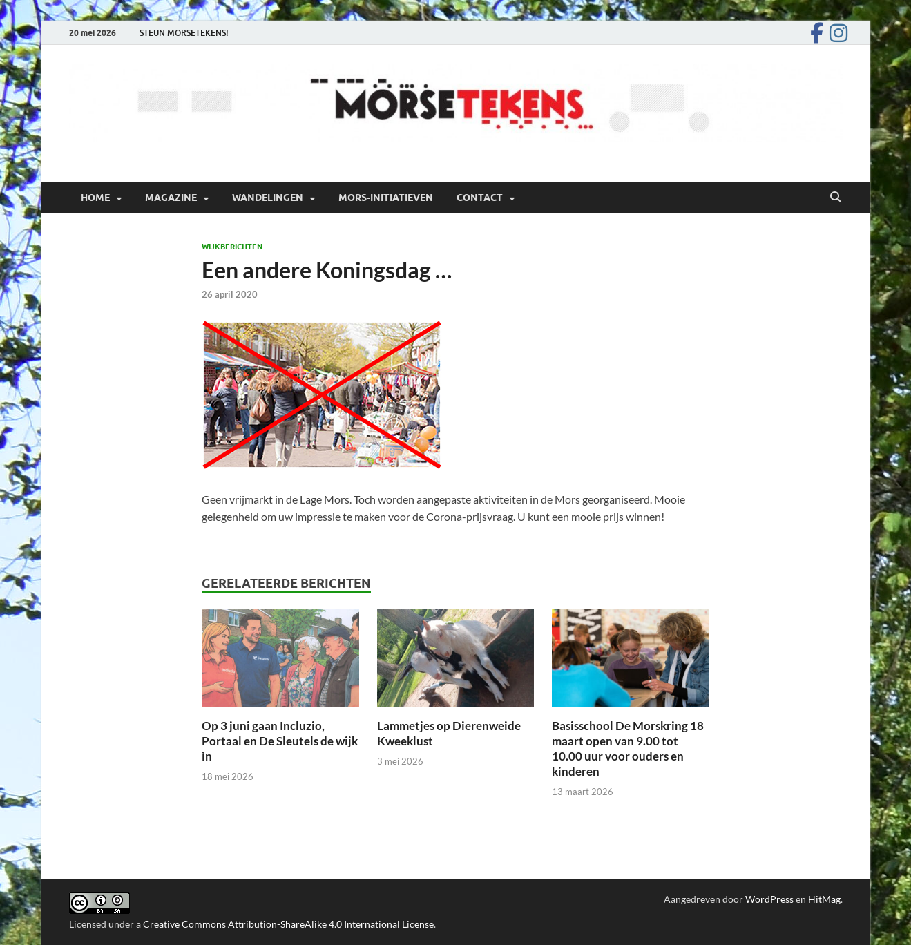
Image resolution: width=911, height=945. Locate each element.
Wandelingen (267, 197)
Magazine (171, 197)
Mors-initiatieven (385, 197)
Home (95, 197)
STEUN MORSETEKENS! (184, 33)
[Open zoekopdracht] (835, 197)
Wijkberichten (232, 246)
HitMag (824, 899)
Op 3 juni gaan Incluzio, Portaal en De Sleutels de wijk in (280, 740)
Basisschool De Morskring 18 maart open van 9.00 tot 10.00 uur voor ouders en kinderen (628, 748)
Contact (480, 197)
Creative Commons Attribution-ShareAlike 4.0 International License (288, 924)
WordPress (769, 899)
